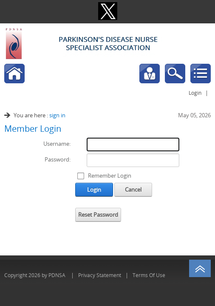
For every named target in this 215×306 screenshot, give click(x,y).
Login (195, 92)
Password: (58, 159)
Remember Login (109, 175)
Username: (57, 143)
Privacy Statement (99, 275)
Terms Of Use (149, 275)
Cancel (133, 189)
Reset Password (98, 214)
